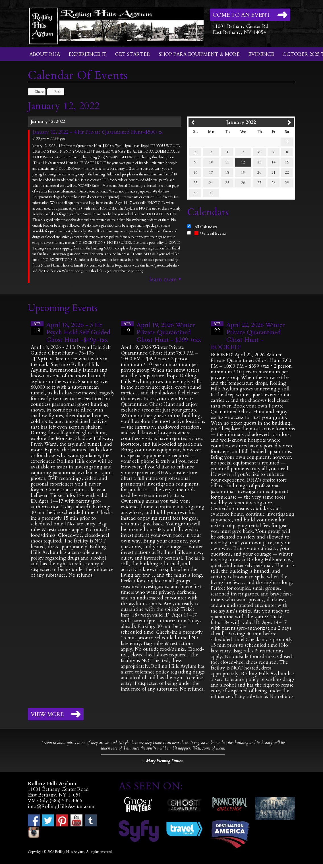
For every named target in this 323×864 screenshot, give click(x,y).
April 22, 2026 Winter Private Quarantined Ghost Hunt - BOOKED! (248, 336)
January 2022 (241, 122)
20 (259, 172)
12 (243, 162)
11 (227, 162)
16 (195, 172)
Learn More (163, 279)
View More (47, 714)
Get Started (132, 54)
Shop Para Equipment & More (199, 54)
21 (274, 172)
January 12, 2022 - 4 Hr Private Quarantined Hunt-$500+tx (97, 132)
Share (37, 91)
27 (259, 182)
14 (274, 162)
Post (55, 91)
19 (243, 172)
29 (287, 182)
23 (195, 182)
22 (287, 172)
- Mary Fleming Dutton (163, 761)
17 (211, 172)
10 (211, 162)
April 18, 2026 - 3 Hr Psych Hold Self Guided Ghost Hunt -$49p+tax (78, 332)
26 (243, 182)
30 (195, 193)
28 (274, 182)
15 (287, 162)
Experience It (88, 54)
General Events (210, 233)
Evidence (261, 54)
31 (211, 193)
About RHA (44, 54)
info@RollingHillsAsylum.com (61, 806)
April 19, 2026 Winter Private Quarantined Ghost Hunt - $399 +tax (168, 332)
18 (227, 172)
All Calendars (205, 227)
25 (227, 182)
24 (211, 182)
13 (259, 162)
